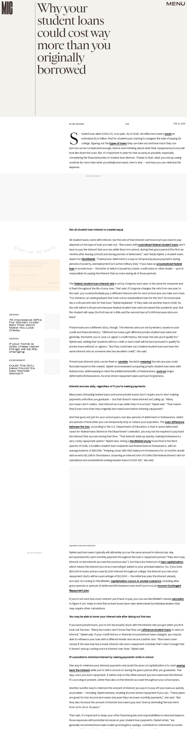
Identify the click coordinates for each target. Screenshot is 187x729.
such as (161, 371)
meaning (145, 361)
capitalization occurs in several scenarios (136, 581)
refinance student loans (156, 629)
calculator (178, 598)
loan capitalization (172, 561)
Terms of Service (50, 289)
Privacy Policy (15, 291)
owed (168, 133)
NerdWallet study (140, 441)
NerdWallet (88, 259)
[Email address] (34, 277)
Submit (53, 285)
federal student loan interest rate (94, 283)
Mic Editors (78, 124)
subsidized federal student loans (158, 244)
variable (123, 361)
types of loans (118, 143)
